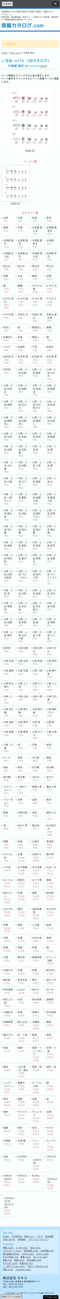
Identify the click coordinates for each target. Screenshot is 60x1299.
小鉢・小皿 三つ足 (51, 636)
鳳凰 (6, 1129)
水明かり (37, 857)
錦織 (21, 288)
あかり (50, 778)
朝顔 (49, 329)
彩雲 (6, 949)
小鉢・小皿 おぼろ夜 (22, 636)
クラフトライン (8, 790)
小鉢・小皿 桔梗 (22, 388)
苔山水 (21, 267)
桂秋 (6, 769)
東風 (50, 883)
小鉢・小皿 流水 (51, 593)
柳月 (20, 769)
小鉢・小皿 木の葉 (8, 467)
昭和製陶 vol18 (31, 1250)
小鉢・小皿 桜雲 (22, 465)
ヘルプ (40, 1236)
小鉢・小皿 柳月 (51, 545)
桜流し (7, 329)
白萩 (34, 801)
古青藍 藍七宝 (37, 230)
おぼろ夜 (37, 939)
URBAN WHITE (7, 1180)
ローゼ (7, 759)
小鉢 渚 (36, 723)
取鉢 (21, 1049)
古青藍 (50, 242)
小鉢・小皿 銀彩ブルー (37, 515)
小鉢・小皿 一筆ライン (8, 498)
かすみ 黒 (37, 301)
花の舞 (35, 769)
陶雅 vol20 (8, 1247)
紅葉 (20, 338)
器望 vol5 (7, 1260)
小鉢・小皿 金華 (51, 558)
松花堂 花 (8, 359)
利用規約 (22, 1239)
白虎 (5, 219)
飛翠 (21, 949)
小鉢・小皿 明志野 (8, 559)
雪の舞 (21, 778)
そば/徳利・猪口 (23, 1071)
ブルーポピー (8, 802)
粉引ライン (8, 897)
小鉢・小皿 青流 (37, 436)
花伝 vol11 (35, 1247)
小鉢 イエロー (52, 686)
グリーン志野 (51, 960)
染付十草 (22, 827)
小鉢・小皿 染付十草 (37, 575)
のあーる (51, 870)
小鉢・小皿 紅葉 (22, 372)
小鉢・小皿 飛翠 (51, 622)
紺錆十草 (37, 788)
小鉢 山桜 (23, 698)
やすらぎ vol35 (10, 1263)
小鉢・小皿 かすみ (51, 374)
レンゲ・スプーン (8, 1087)
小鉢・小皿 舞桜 (37, 481)
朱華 (35, 971)
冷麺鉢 (36, 1025)
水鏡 (21, 857)
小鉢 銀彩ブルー (52, 712)
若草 (20, 759)
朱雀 (34, 219)
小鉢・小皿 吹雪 (51, 606)
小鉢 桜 (50, 723)
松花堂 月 (37, 359)
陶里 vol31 (19, 1260)
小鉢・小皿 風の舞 (37, 531)
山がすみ (8, 912)
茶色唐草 (8, 991)
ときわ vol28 (42, 1254)
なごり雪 (37, 883)
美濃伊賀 (37, 958)
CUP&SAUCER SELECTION (9, 1205)
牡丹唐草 (51, 1013)
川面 (6, 958)
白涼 (20, 277)
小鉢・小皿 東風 (8, 545)
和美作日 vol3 (26, 1263)
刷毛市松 (22, 981)
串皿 (50, 1036)
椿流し (35, 338)
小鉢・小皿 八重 (8, 481)
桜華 (6, 277)
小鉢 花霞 (23, 672)
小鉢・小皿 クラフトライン (52, 577)
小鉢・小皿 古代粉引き (37, 406)
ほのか (35, 778)
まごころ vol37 (40, 1257)
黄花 (35, 981)
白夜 (6, 939)
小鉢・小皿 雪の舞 (51, 531)
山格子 (35, 844)
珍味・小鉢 (51, 1052)
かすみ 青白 (8, 303)
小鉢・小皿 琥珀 (37, 593)
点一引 (50, 991)
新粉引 (21, 883)
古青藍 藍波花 (52, 230)
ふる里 (35, 926)
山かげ (21, 991)
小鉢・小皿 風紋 (22, 545)
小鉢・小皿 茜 (37, 622)
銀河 (21, 912)
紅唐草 (21, 348)
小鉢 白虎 (8, 662)
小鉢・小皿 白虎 (51, 420)
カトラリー (51, 1145)
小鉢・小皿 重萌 (51, 436)
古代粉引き (51, 830)
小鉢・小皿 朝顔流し (8, 422)
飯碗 (36, 1038)
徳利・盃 (51, 1068)
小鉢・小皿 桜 (37, 449)
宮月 (7, 1102)
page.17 (30, 150)
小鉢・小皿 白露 (8, 622)
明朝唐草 (8, 1023)
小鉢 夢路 (23, 733)
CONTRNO (37, 1164)
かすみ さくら (52, 301)
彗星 (36, 896)
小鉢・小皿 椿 (51, 465)
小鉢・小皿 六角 (37, 635)
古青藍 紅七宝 (8, 256)
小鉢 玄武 (23, 662)
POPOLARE (52, 1183)
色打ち (35, 991)
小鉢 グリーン (37, 686)
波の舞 (50, 769)
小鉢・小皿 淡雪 (22, 593)
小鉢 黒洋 (23, 723)
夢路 (6, 814)
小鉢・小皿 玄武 (8, 436)
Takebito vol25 (23, 1269)
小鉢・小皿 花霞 (8, 449)
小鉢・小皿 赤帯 (51, 513)
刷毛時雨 (37, 1001)
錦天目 (21, 958)
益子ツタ (51, 981)
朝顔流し (37, 329)
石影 (6, 1158)
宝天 (36, 1131)
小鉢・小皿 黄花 (8, 635)
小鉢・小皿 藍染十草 (51, 498)
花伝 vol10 (15, 52)
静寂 (34, 277)
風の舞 (7, 778)
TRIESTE (51, 1158)
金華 (7, 928)
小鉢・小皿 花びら (22, 406)
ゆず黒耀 (22, 870)
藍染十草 (51, 788)
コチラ (43, 66)
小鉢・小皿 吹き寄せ (37, 607)
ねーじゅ (8, 883)
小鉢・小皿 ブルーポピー (23, 575)
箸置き (21, 1086)
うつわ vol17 (22, 1247)
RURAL (36, 1178)
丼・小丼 (22, 1038)
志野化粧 (22, 814)
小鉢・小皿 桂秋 (37, 545)
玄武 (20, 219)
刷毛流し (51, 971)
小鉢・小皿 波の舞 (22, 531)
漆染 (34, 814)
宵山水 (50, 267)
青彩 (21, 1131)
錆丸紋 (7, 981)
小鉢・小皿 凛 (8, 593)
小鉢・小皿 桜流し (51, 406)
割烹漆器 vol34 (34, 1260)
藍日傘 (35, 827)
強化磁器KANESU (11, 1254)
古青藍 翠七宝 (37, 256)
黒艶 (21, 1102)
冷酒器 (7, 1142)
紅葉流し (8, 338)
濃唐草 (50, 1001)
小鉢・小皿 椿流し (37, 422)
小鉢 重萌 (8, 672)
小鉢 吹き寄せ (8, 686)
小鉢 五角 (52, 733)
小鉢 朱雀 (37, 662)
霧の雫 (50, 856)
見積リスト (29, 1236)
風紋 (49, 759)
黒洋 (49, 801)
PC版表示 (7, 3)
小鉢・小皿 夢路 (22, 497)
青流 (49, 219)
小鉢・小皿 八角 (37, 465)
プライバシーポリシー (38, 1239)
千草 (34, 348)
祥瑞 (21, 1013)
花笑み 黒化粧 (52, 317)
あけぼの (51, 912)
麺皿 (50, 1023)
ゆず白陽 (37, 870)
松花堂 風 (23, 359)
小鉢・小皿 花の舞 (8, 531)
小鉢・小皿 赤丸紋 (22, 607)
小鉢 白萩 (8, 723)
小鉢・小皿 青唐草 (8, 607)
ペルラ (7, 348)
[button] (55, 4)
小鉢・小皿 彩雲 (22, 622)
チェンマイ (37, 1116)
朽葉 (35, 949)
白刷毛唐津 (37, 913)
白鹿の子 (8, 971)
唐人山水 (22, 1023)
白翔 (50, 1115)
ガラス (50, 1131)
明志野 (50, 896)
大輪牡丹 (8, 1013)
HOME (4, 52)
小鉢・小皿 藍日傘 (8, 515)
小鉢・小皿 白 (51, 481)
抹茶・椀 (37, 1068)
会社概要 (49, 1236)
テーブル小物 (37, 1087)
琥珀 (49, 746)
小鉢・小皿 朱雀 (22, 436)
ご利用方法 (16, 1236)
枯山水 (7, 267)
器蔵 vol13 (25, 1257)
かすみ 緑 (23, 301)
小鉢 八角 (37, 672)
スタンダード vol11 (12, 1250)
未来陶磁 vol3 (47, 1250)
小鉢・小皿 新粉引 (37, 559)
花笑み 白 (23, 316)
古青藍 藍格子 (37, 243)
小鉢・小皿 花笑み (8, 390)
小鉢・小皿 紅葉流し (22, 422)
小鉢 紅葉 (23, 649)
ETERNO (22, 1158)
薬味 (6, 1068)
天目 (21, 1001)
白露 (21, 939)
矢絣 (21, 844)
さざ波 (7, 868)
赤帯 (20, 801)
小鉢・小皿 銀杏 (37, 372)
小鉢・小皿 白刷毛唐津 (8, 575)
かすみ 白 (52, 288)
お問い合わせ (9, 1239)
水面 (36, 1102)
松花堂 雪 (52, 359)
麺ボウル (8, 1036)
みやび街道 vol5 (10, 1257)
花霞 (20, 229)
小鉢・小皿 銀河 (22, 558)
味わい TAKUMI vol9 (38, 1266)
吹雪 (21, 896)
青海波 (50, 844)
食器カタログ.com (22, 25)
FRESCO (22, 1178)
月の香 (35, 759)
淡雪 (34, 746)
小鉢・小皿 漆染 (22, 513)
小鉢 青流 (52, 662)
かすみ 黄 (8, 316)
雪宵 (21, 926)
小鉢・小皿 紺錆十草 (37, 498)
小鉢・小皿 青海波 (37, 390)
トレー (36, 1143)
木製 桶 (22, 1142)
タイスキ (22, 1115)
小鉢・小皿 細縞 (51, 388)
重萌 (6, 229)
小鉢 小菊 (37, 698)
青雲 (50, 939)
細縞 (6, 844)
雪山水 (35, 267)
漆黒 (49, 277)
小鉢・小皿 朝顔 (8, 404)
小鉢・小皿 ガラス (22, 483)
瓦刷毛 (50, 348)
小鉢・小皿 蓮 (51, 449)
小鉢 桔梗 (8, 733)
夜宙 (50, 926)
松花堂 (7, 371)
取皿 (6, 1049)
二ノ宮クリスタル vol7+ (14, 1266)
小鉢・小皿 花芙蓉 (22, 451)
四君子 (35, 1013)
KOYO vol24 (28, 1254)
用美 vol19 (8, 1269)
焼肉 (6, 1113)
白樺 (21, 971)
